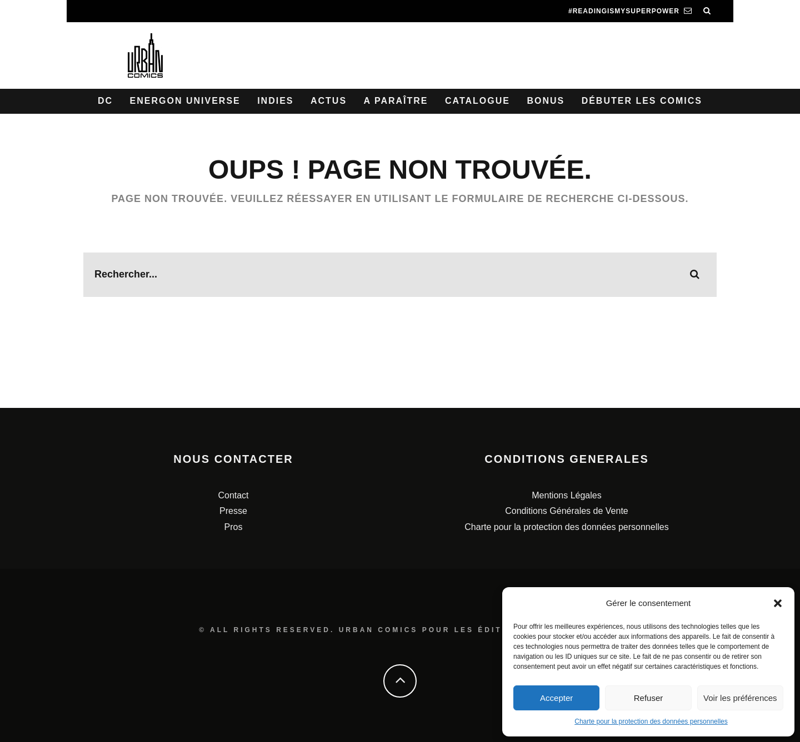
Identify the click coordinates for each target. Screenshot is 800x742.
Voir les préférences (740, 698)
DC (105, 100)
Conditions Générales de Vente (566, 511)
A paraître (396, 100)
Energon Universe (185, 100)
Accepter (556, 698)
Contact (233, 495)
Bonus (545, 100)
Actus (329, 100)
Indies (275, 100)
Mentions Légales (566, 495)
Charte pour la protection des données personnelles (651, 721)
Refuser (648, 698)
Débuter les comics (642, 100)
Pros (233, 527)
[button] (777, 603)
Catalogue (477, 100)
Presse (233, 511)
